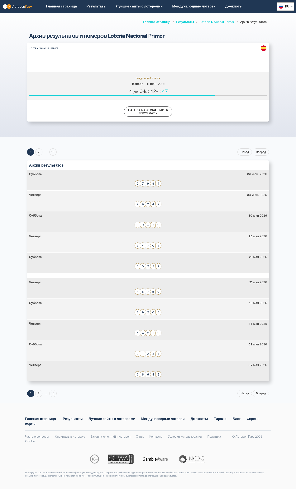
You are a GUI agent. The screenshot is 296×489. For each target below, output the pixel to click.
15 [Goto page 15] (52, 393)
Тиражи (220, 419)
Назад (245, 152)
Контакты (156, 436)
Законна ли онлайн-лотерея (110, 436)
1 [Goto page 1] (30, 152)
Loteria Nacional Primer (217, 22)
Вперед (261, 152)
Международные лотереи (194, 6)
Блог (236, 419)
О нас (140, 436)
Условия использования (185, 436)
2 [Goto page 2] (39, 152)
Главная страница (156, 22)
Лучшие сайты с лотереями (139, 6)
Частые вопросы (37, 436)
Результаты (185, 22)
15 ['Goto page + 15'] (52, 152)
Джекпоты (233, 6)
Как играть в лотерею (70, 436)
